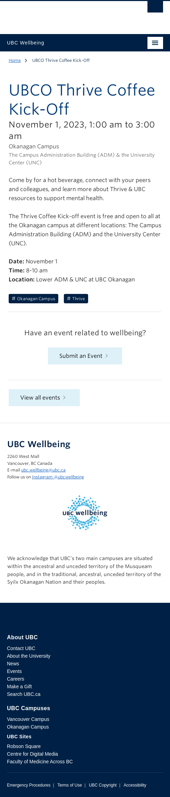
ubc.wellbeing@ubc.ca (43, 470)
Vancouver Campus (28, 719)
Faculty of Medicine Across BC (40, 761)
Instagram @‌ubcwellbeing (58, 476)
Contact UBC (21, 648)
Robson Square (24, 746)
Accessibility (135, 785)
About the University (28, 656)
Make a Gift (19, 686)
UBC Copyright (103, 785)
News (13, 663)
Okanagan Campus (28, 727)
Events (14, 671)
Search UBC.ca (23, 694)
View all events (44, 397)
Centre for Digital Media (32, 754)
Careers (15, 679)
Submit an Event (85, 356)
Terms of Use (69, 785)
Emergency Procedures (28, 785)
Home (15, 60)
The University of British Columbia (61, 14)
